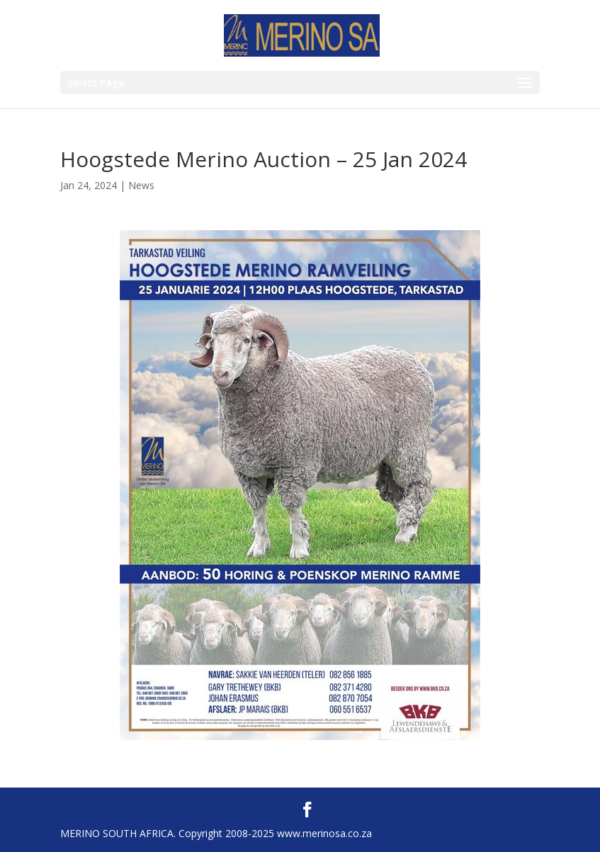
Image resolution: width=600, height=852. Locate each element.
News (141, 185)
